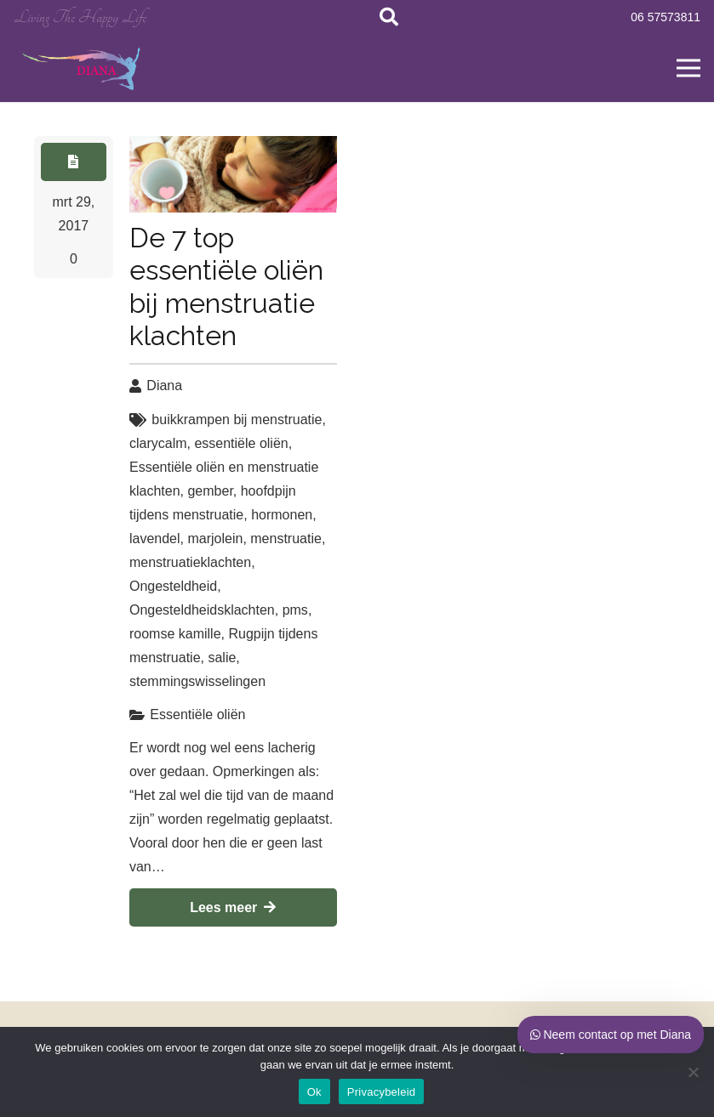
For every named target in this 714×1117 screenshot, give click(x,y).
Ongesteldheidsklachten (202, 610)
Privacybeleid (381, 1092)
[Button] (73, 162)
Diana (164, 385)
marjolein (215, 538)
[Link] (82, 68)
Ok (314, 1092)
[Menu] (688, 68)
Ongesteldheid (173, 586)
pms (295, 610)
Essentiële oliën (197, 714)
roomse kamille (175, 634)
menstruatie (286, 538)
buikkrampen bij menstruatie (236, 419)
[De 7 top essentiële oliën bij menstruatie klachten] (233, 174)
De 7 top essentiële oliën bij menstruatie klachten (226, 286)
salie (222, 657)
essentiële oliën (241, 443)
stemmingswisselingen (197, 681)
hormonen (281, 514)
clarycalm (158, 443)
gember (209, 491)
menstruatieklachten (190, 562)
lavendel (154, 538)
